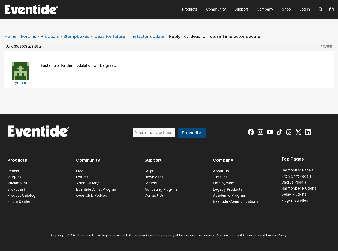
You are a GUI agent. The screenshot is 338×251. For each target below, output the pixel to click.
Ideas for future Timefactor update (129, 36)
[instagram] (261, 132)
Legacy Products (227, 189)
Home (10, 36)
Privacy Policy (276, 235)
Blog (80, 171)
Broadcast (16, 189)
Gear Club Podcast (92, 195)
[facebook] (252, 132)
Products (50, 36)
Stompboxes (76, 36)
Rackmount (17, 183)
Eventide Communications (235, 201)
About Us (221, 171)
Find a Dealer (19, 201)
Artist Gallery (87, 183)
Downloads (154, 177)
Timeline (220, 177)
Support (153, 160)
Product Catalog (22, 195)
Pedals (13, 171)
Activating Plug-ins (160, 189)
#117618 (326, 46)
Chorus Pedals (293, 182)
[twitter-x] (299, 132)
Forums (28, 36)
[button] (321, 9)
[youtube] (271, 132)
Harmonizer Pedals (297, 170)
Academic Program (229, 195)
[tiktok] (280, 132)
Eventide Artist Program (96, 189)
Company (223, 160)
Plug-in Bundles (294, 200)
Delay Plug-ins (293, 194)
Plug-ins (15, 177)
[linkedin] (309, 132)
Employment (224, 183)
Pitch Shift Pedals (296, 176)
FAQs (148, 171)
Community (88, 160)
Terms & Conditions (244, 235)
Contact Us (154, 195)
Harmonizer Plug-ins (298, 188)
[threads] (290, 132)
